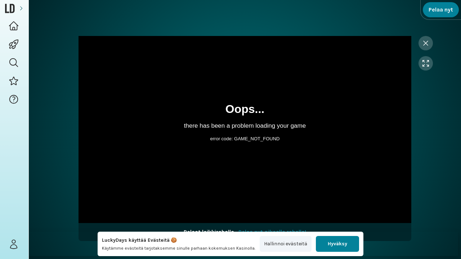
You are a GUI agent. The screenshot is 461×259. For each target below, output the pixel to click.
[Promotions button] (14, 81)
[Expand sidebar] (21, 8)
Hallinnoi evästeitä (285, 244)
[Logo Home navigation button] (14, 26)
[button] (14, 63)
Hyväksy (337, 244)
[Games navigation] (14, 44)
